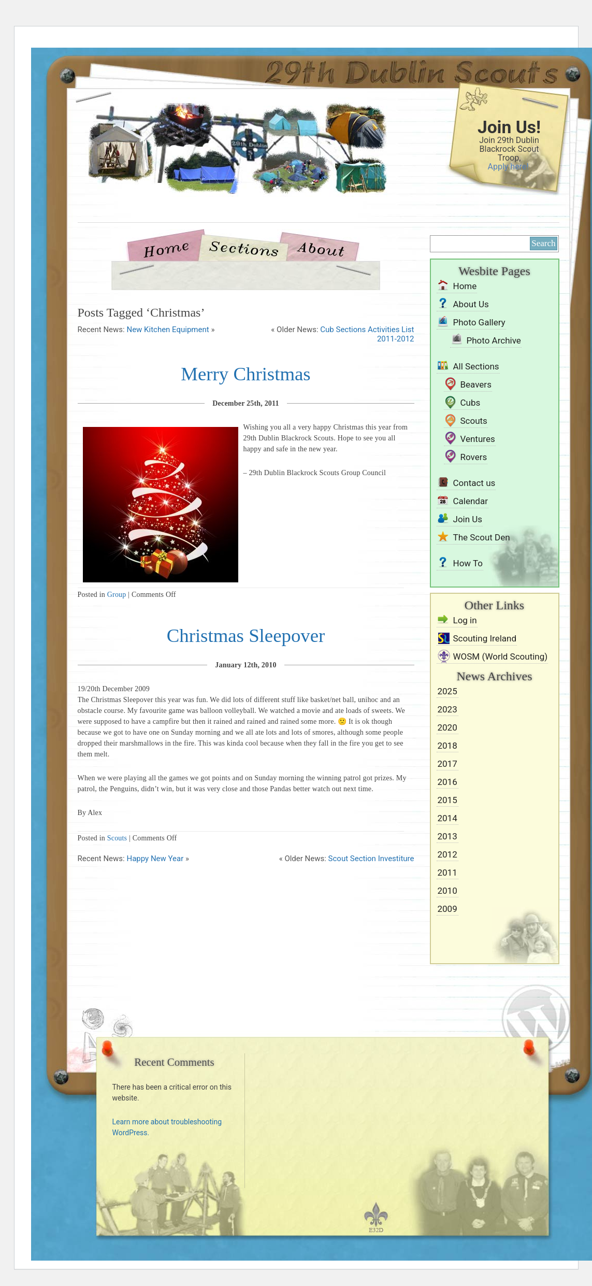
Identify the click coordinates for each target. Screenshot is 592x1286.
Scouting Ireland (485, 638)
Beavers (476, 384)
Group (116, 594)
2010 (447, 890)
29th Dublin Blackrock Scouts (220, 167)
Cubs (470, 402)
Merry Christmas (245, 373)
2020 (447, 727)
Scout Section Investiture (371, 858)
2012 (447, 854)
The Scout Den (481, 537)
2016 (447, 782)
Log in (465, 620)
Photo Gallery (479, 322)
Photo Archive (494, 340)
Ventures (477, 439)
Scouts (117, 838)
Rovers (473, 457)
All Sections (476, 366)
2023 (447, 709)
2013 (447, 836)
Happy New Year (154, 858)
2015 (447, 800)
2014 (447, 818)
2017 (447, 764)
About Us (320, 248)
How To (468, 563)
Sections (243, 248)
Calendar (470, 501)
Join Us (468, 519)
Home (170, 248)
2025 (447, 691)
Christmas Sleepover (246, 635)
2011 (447, 872)
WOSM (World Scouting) (500, 656)
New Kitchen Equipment (167, 329)
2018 (447, 745)
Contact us (474, 483)
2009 (447, 909)
